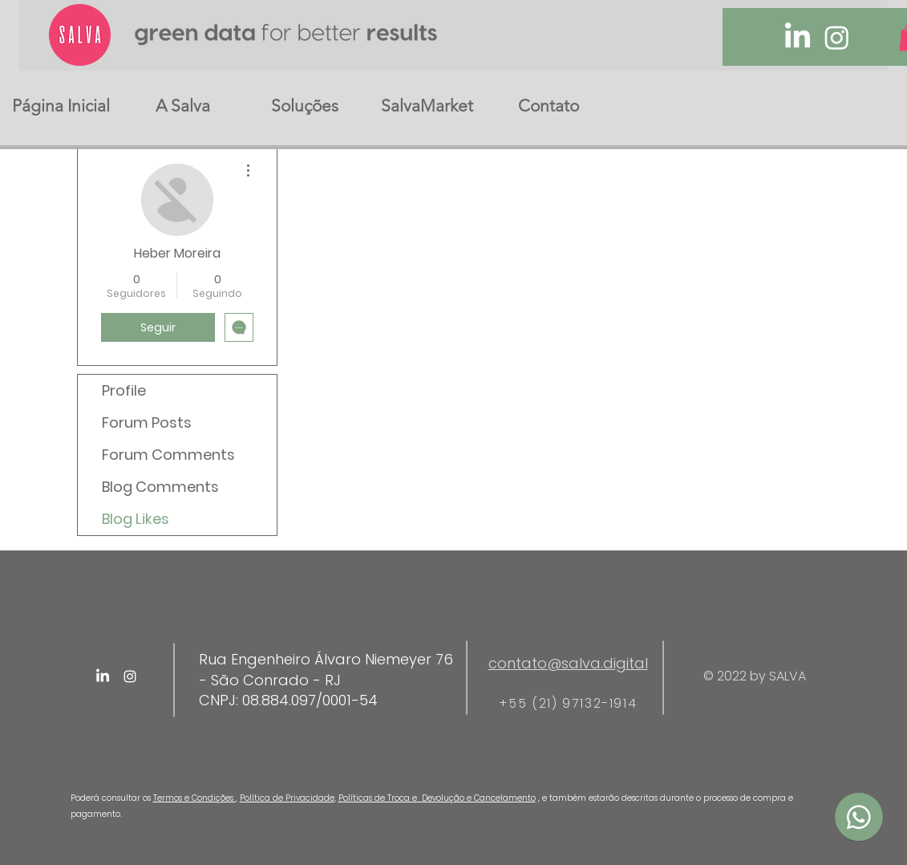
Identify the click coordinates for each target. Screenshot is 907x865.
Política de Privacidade (287, 798)
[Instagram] (836, 37)
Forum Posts (147, 422)
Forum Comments (168, 455)
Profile (124, 390)
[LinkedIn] (797, 37)
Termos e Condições (194, 798)
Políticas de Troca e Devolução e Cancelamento (437, 798)
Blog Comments (160, 487)
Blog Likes (135, 519)
